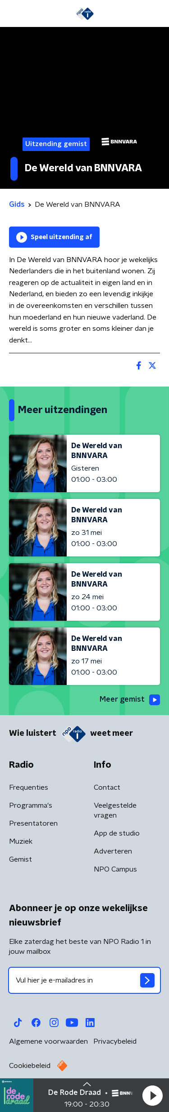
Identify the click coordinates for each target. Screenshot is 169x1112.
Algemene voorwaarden (48, 1041)
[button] (152, 1095)
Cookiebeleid (29, 1065)
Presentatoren (33, 823)
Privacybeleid (115, 1041)
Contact (107, 787)
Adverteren (113, 851)
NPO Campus (115, 869)
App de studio (117, 833)
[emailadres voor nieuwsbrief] (84, 980)
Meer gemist (130, 699)
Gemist (20, 859)
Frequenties (28, 787)
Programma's (30, 805)
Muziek (20, 841)
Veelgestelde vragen (115, 810)
